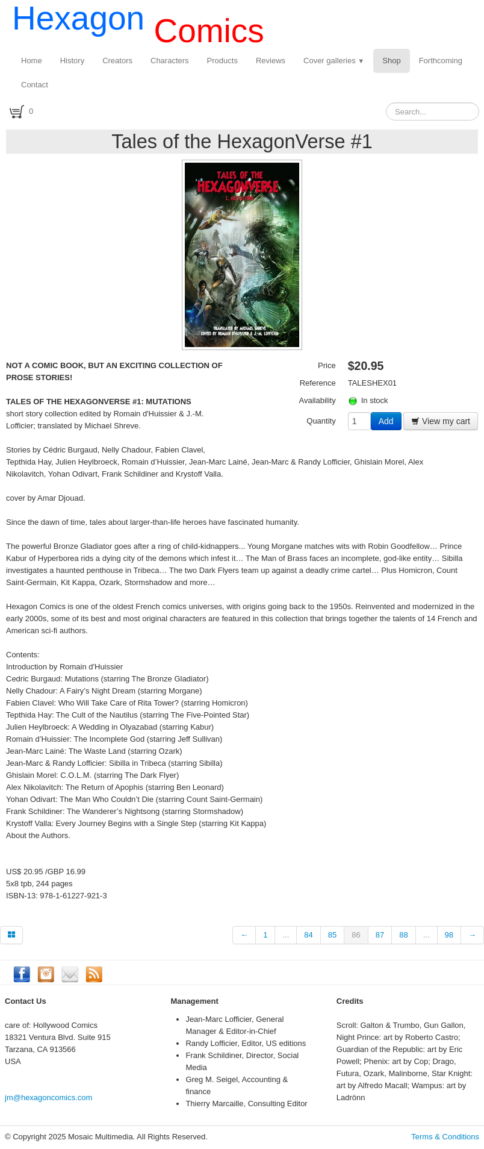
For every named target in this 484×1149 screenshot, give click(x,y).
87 (380, 934)
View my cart (440, 421)
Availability (317, 400)
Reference (318, 382)
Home (31, 60)
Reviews (270, 60)
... (285, 934)
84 (308, 934)
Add (386, 421)
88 (403, 934)
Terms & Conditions (445, 1136)
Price (327, 365)
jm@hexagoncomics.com (48, 1097)
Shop (391, 60)
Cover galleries (333, 60)
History (72, 60)
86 (356, 934)
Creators (117, 60)
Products (222, 60)
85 (332, 934)
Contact (34, 84)
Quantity (320, 420)
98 (449, 934)
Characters (169, 60)
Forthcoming (440, 60)
